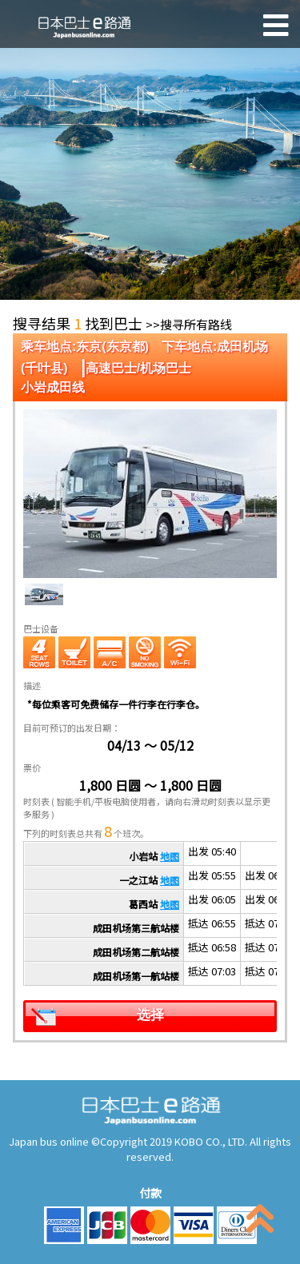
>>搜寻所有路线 (189, 324)
